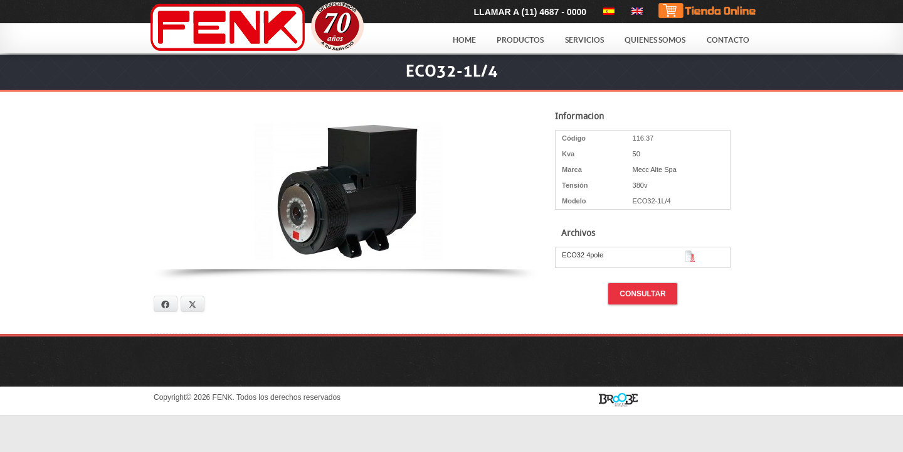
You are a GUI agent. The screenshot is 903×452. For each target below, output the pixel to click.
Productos (520, 40)
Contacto (728, 40)
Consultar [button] (643, 293)
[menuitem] (607, 11)
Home (464, 40)
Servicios (584, 40)
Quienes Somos (655, 40)
